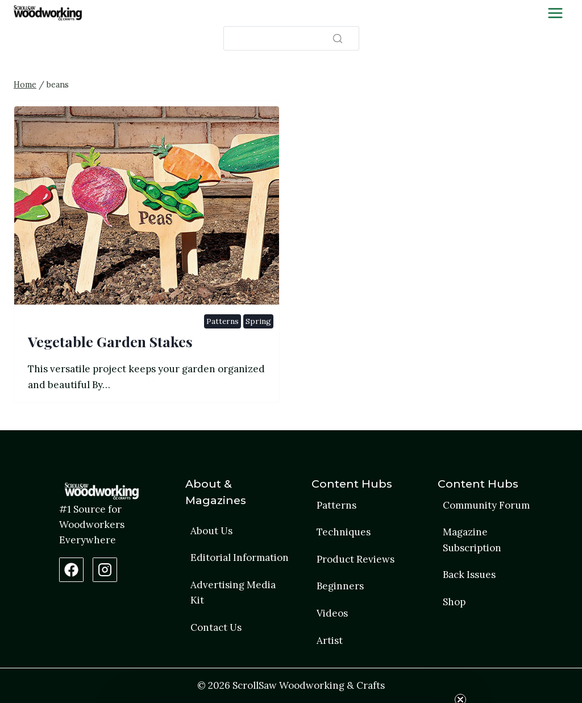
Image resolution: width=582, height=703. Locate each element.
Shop (454, 602)
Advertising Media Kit (233, 592)
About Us (211, 531)
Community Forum (486, 505)
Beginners (340, 586)
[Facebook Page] (71, 570)
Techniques (344, 532)
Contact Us (216, 627)
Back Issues (469, 574)
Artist (330, 640)
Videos (332, 613)
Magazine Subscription (472, 540)
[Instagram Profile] (105, 570)
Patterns (222, 321)
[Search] (291, 38)
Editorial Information (239, 557)
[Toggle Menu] (555, 13)
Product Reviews (355, 559)
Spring (258, 321)
